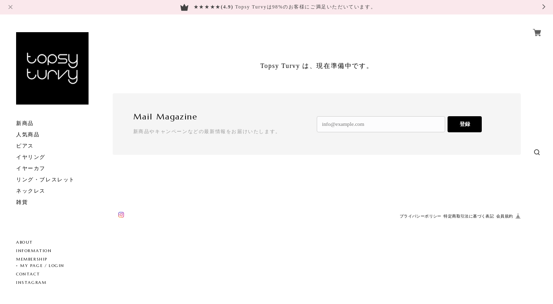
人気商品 (27, 134)
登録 (465, 124)
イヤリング (30, 157)
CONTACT (28, 274)
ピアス (25, 145)
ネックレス (30, 190)
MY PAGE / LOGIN (42, 265)
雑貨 (22, 202)
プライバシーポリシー (421, 216)
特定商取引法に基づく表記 (469, 216)
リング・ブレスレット (45, 179)
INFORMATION (34, 250)
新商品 (25, 123)
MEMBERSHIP (31, 259)
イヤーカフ (30, 168)
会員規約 (504, 216)
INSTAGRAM (31, 282)
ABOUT (24, 242)
